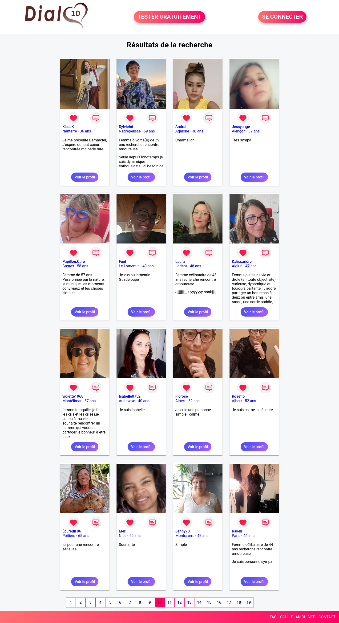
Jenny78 (182, 531)
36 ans (85, 131)
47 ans (251, 266)
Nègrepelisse (130, 131)
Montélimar (72, 401)
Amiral (180, 126)
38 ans (197, 131)
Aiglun (237, 266)
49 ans (148, 266)
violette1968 (72, 396)
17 (229, 602)
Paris (236, 535)
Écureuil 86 (71, 531)
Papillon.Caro (73, 261)
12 (179, 602)
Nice (122, 535)
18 (239, 602)
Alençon (239, 131)
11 (169, 602)
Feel (122, 261)
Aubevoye (127, 401)
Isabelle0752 (130, 396)
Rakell (237, 531)
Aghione (182, 131)
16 (219, 602)
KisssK (68, 126)
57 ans (90, 401)
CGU (284, 617)
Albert (180, 401)
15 (209, 602)
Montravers (184, 535)
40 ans (143, 401)
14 (199, 602)
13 (189, 602)
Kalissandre (242, 261)
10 (159, 602)
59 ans (149, 131)
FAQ (273, 617)
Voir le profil (85, 177)
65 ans (83, 535)
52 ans (194, 401)
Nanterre (69, 131)
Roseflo (238, 396)
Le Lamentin (129, 266)
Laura (180, 261)
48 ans (195, 266)
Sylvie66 (126, 126)
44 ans (248, 535)
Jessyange (241, 126)
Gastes (68, 266)
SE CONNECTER (282, 17)
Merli (123, 531)
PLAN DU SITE (303, 617)
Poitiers (68, 535)
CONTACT (327, 617)
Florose (181, 396)
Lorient (181, 266)
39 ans (254, 131)
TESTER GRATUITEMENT (169, 17)
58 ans (82, 266)
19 (248, 602)
